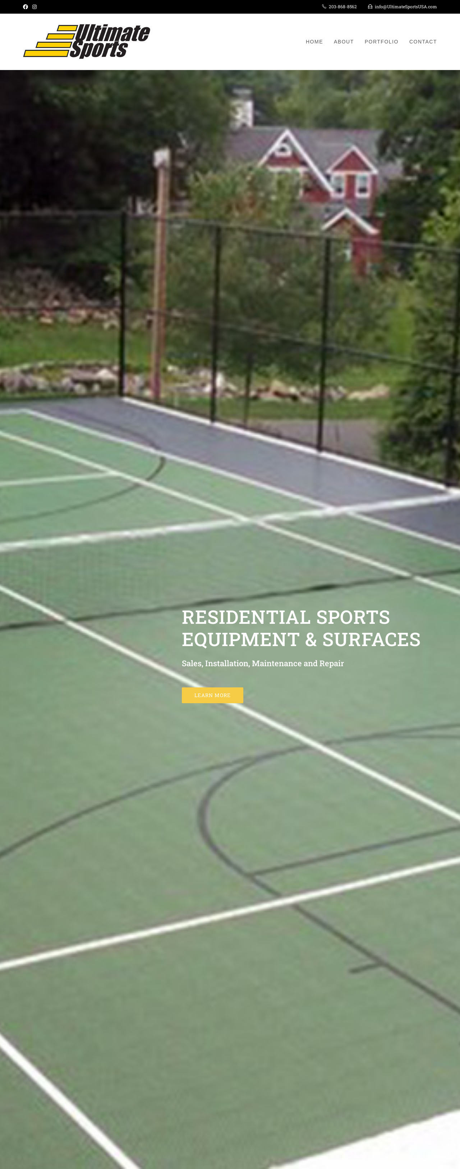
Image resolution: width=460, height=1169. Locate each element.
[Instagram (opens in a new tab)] (34, 6)
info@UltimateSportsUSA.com (406, 6)
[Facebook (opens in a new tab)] (26, 6)
